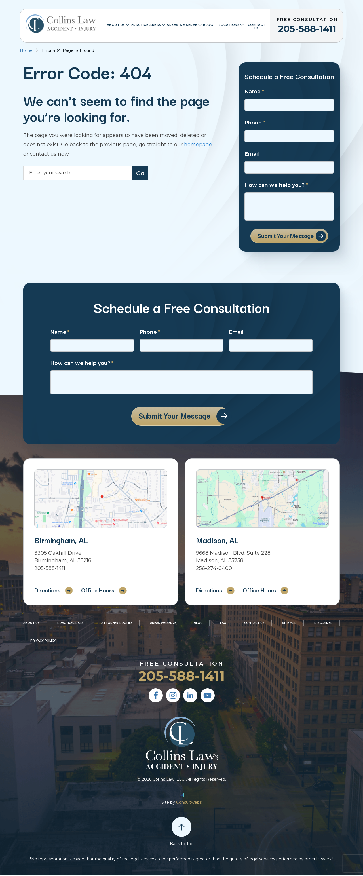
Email (251, 154)
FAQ (223, 624)
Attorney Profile (116, 624)
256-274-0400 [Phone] (214, 569)
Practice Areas (146, 25)
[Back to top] (181, 827)
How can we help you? (276, 185)
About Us (116, 25)
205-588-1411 (307, 24)
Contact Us (256, 26)
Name (254, 91)
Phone (254, 123)
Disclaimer (323, 624)
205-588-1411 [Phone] (49, 569)
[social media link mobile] (156, 696)
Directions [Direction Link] (48, 590)
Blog (208, 25)
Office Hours (102, 590)
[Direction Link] (100, 499)
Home (26, 50)
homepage (198, 145)
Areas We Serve (182, 25)
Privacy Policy (43, 641)
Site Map (289, 624)
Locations (229, 25)
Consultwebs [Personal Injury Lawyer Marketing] (189, 803)
